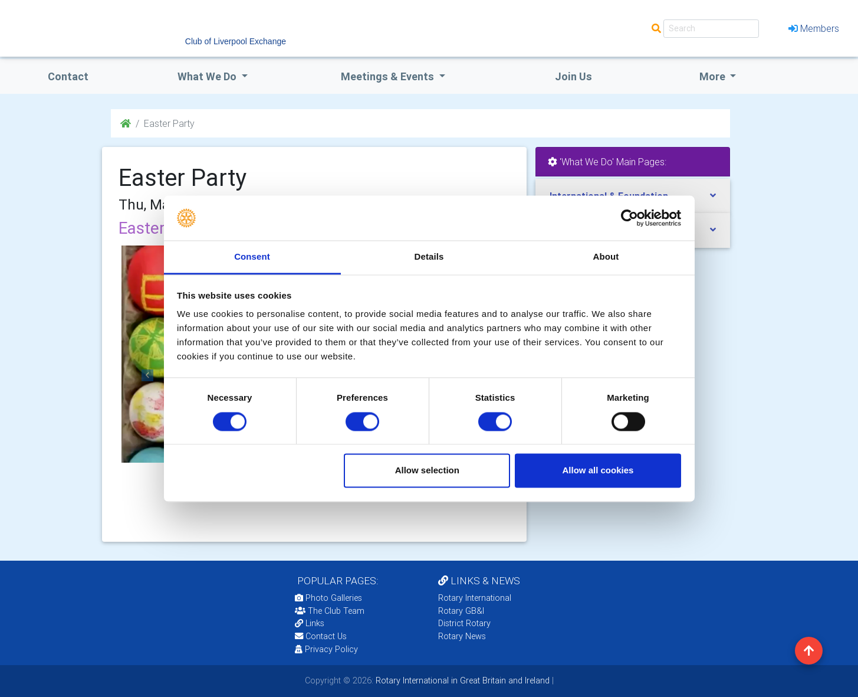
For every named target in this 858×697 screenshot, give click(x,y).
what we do (208, 76)
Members (813, 28)
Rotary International (474, 598)
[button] (148, 375)
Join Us (573, 76)
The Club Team (329, 611)
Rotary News (462, 636)
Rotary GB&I (461, 611)
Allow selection (427, 471)
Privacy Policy (326, 649)
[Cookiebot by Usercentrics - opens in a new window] (629, 218)
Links (309, 623)
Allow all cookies (597, 471)
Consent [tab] (252, 257)
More (713, 76)
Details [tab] (429, 257)
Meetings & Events (388, 76)
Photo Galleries (328, 598)
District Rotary (464, 623)
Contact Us (321, 636)
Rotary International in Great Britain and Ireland (461, 680)
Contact (68, 76)
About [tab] (606, 257)
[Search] (711, 28)
